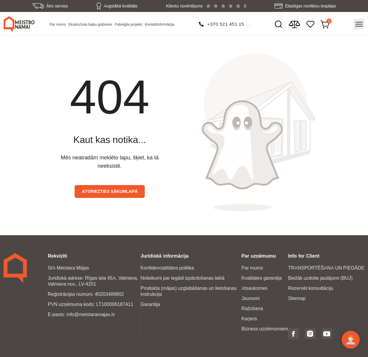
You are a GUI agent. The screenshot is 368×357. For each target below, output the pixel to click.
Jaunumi (250, 298)
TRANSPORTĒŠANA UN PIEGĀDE (326, 268)
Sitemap (297, 298)
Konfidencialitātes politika (167, 268)
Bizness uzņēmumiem (264, 329)
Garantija (150, 304)
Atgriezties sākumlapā (110, 191)
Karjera (249, 318)
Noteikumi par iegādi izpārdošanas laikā (182, 278)
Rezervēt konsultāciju (310, 288)
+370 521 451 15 (225, 24)
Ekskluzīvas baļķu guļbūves (90, 24)
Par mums (58, 24)
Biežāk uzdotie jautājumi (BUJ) (320, 278)
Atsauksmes (254, 288)
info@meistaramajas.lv (91, 314)
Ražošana (252, 308)
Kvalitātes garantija (261, 278)
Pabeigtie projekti (128, 24)
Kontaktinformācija (159, 24)
